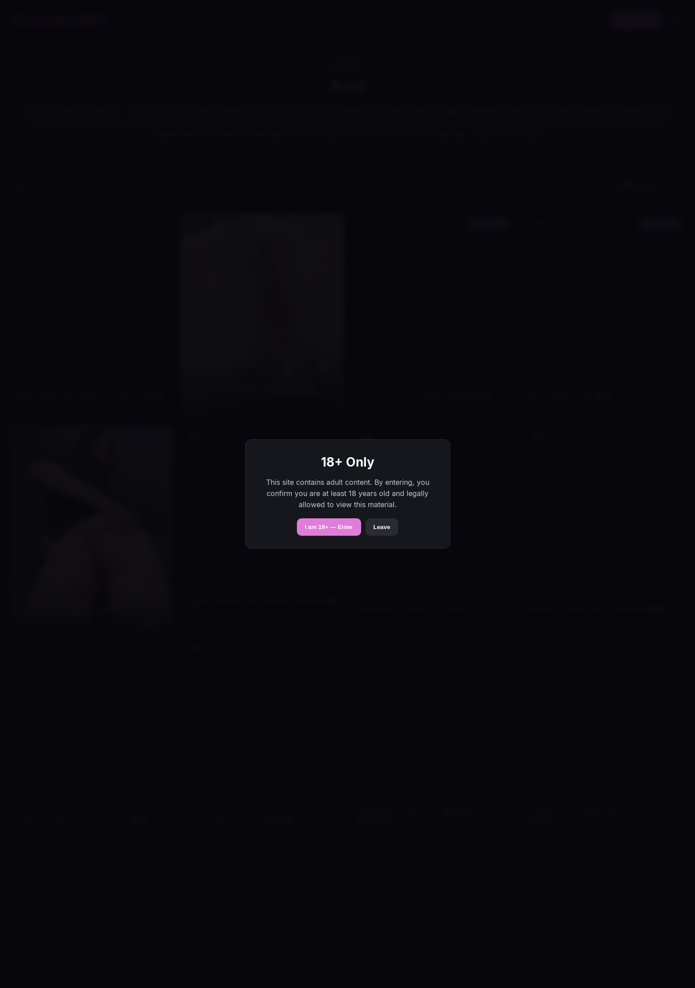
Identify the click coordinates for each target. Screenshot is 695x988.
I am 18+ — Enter (329, 527)
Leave (382, 527)
